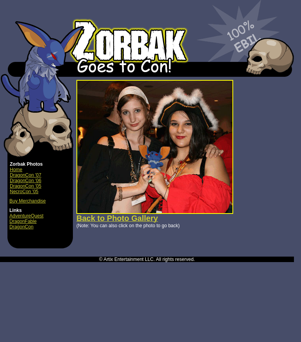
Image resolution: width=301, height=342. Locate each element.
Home (16, 169)
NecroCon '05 (24, 191)
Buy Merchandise (27, 201)
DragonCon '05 (25, 186)
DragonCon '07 (25, 175)
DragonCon (21, 227)
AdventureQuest (26, 216)
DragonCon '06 (25, 180)
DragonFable (22, 221)
